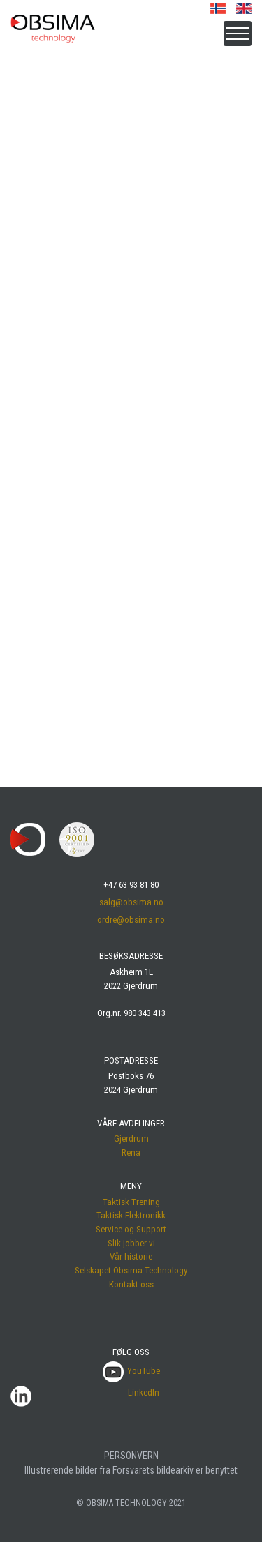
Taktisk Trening (131, 1202)
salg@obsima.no (131, 902)
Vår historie (131, 1256)
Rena (131, 1152)
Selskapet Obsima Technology (131, 1270)
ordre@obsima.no (131, 919)
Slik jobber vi (131, 1243)
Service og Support (131, 1229)
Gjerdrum (131, 1138)
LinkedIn (143, 1392)
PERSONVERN (131, 1455)
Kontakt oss (131, 1284)
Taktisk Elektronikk (131, 1215)
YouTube (131, 1371)
